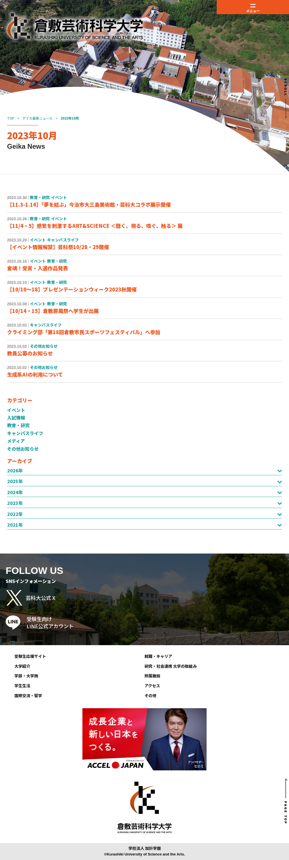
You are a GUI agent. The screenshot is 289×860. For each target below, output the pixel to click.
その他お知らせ (23, 449)
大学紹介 (22, 666)
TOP (10, 118)
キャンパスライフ (25, 433)
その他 (150, 695)
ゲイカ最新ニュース (37, 118)
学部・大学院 (26, 676)
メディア (16, 441)
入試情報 (16, 417)
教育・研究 (18, 425)
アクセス (152, 685)
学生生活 (22, 685)
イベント (16, 410)
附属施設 (152, 676)
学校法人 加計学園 (144, 848)
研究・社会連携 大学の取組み (170, 666)
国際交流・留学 (28, 695)
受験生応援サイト (30, 656)
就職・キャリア (158, 656)
